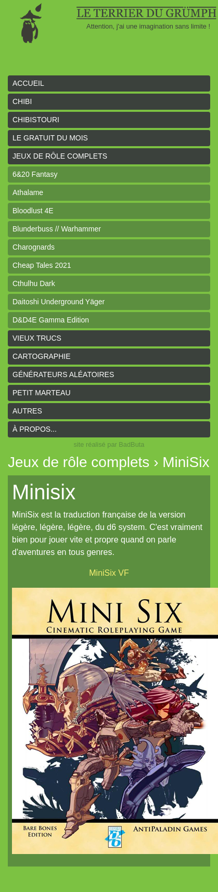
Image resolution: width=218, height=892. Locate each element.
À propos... (34, 429)
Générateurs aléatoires (63, 374)
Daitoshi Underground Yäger (58, 302)
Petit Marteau (41, 393)
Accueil (28, 83)
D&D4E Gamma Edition (50, 320)
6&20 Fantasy (34, 174)
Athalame (27, 192)
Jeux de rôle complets (59, 156)
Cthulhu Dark (33, 283)
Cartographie (41, 356)
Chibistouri (35, 119)
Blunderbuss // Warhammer (56, 229)
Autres (27, 411)
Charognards (33, 247)
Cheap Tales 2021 (41, 265)
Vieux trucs (36, 338)
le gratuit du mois (50, 138)
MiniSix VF (109, 572)
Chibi (22, 101)
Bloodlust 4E (33, 210)
